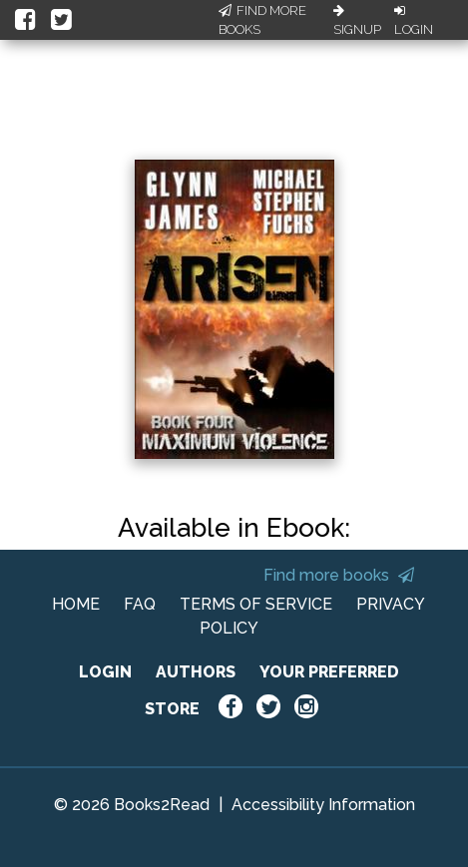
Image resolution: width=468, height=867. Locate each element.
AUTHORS (195, 671)
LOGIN (105, 671)
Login (413, 21)
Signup (357, 21)
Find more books (338, 575)
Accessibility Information (323, 804)
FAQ (140, 604)
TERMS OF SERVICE (256, 604)
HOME (76, 604)
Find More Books (262, 20)
